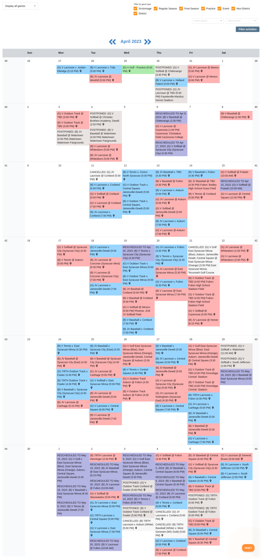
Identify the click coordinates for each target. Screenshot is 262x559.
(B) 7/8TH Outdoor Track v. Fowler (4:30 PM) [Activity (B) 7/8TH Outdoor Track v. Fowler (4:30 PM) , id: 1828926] (72, 382)
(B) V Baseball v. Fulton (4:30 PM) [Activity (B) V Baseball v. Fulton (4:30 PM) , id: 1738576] (201, 174)
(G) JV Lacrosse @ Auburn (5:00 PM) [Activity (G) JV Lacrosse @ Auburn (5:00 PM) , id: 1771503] (171, 201)
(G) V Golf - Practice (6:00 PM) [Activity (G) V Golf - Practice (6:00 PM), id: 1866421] (137, 69)
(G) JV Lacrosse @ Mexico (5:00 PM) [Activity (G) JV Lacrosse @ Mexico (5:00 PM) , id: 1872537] (203, 69)
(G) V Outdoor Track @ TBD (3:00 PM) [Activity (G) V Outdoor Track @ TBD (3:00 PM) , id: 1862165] (70, 115)
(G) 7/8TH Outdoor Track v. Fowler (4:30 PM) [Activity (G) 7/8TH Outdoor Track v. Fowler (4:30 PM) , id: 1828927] (72, 373)
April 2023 (131, 41)
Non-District (243, 8)
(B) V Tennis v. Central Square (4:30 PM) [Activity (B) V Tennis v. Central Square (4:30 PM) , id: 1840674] (135, 371)
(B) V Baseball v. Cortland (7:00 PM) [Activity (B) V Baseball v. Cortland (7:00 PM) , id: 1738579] (137, 321)
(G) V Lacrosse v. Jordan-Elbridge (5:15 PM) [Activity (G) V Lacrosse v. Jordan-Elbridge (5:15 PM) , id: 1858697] (71, 69)
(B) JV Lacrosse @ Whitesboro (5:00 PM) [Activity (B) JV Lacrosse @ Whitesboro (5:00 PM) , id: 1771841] (104, 157)
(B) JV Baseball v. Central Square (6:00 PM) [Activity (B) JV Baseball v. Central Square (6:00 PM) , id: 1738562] (202, 531)
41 (6, 165)
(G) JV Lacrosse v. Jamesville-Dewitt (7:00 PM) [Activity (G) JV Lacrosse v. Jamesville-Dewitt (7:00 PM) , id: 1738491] (103, 289)
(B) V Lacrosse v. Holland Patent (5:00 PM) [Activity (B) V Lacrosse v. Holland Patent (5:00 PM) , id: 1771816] (170, 82)
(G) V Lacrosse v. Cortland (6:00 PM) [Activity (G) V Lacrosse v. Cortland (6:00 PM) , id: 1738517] (171, 542)
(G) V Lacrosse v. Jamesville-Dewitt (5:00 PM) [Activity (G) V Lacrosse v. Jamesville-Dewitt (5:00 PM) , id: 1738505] (103, 251)
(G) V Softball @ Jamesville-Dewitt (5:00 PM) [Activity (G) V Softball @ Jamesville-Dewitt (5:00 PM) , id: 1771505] (169, 212)
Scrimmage (145, 8)
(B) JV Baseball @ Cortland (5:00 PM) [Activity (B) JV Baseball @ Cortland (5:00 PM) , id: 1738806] (135, 291)
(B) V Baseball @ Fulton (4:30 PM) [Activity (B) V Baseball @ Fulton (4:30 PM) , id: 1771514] (169, 183)
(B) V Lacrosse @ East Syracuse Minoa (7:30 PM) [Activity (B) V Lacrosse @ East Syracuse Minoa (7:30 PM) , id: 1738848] (171, 294)
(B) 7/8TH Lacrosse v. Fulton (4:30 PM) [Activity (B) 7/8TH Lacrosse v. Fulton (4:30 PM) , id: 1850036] (200, 397)
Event (226, 8)
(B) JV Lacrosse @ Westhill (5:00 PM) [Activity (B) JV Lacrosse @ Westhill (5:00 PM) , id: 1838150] (102, 78)
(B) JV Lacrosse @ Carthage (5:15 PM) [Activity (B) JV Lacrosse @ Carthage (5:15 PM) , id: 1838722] (70, 404)
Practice (211, 8)
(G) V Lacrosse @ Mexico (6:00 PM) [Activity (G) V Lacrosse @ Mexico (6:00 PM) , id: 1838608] (202, 78)
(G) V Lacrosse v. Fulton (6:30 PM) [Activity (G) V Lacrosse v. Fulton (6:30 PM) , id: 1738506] (169, 283)
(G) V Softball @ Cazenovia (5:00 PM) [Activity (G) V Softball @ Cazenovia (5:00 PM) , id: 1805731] (202, 312)
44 (6, 448)
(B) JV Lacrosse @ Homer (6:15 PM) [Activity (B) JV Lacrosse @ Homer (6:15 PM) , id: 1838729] (203, 321)
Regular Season (168, 8)
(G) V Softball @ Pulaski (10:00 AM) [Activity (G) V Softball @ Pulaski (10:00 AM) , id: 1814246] (234, 174)
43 (6, 339)
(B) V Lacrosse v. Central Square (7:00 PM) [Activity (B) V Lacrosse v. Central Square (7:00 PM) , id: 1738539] (170, 407)
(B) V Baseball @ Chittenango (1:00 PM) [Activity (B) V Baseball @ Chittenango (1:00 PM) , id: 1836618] (235, 115)
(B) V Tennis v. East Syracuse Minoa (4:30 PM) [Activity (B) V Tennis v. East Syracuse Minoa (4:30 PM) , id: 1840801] (72, 349)
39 (6, 60)
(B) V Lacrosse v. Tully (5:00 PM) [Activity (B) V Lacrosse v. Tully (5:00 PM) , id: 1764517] (102, 69)
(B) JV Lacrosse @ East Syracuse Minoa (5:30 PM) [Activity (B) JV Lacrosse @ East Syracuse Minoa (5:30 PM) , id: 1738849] (171, 272)
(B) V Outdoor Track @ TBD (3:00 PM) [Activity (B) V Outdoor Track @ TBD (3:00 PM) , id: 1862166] (70, 124)
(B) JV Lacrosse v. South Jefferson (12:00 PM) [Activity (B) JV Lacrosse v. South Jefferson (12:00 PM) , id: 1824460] (235, 466)
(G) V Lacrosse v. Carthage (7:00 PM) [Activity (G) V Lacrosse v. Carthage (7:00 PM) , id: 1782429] (201, 440)
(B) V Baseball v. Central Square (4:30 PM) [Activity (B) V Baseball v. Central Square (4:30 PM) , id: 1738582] (202, 479)
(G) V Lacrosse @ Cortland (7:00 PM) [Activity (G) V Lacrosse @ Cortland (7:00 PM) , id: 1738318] (105, 204)
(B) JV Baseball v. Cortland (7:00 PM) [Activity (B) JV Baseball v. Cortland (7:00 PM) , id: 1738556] (138, 331)
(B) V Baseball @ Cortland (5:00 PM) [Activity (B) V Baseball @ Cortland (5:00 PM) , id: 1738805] (138, 300)
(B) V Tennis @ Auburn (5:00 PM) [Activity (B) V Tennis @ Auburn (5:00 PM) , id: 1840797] (70, 261)
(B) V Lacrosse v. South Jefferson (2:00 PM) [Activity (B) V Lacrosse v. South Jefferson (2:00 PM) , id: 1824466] (234, 475)
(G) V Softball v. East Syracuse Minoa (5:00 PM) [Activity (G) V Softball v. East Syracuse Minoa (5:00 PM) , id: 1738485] (105, 384)
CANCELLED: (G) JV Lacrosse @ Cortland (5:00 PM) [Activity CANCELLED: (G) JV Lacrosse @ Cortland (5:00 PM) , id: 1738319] (105, 176)
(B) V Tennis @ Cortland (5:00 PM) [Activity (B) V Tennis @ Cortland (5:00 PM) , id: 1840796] (202, 195)
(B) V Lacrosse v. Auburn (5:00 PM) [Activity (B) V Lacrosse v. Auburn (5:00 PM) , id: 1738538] (170, 192)
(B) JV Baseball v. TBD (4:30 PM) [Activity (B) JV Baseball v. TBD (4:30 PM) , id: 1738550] (168, 174)
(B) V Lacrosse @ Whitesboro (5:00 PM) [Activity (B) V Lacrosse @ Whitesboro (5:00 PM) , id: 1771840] (104, 148)
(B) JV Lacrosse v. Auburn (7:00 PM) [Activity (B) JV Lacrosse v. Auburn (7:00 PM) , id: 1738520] (170, 223)
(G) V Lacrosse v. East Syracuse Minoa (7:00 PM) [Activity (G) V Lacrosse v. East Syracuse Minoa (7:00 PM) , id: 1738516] (105, 531)
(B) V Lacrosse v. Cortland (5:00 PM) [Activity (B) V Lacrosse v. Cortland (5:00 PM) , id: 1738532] (105, 186)
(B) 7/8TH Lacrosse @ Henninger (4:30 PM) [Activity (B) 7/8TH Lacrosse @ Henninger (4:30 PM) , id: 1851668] (103, 457)
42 (6, 240)
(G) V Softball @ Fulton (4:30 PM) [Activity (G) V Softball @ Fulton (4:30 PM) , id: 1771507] (169, 457)
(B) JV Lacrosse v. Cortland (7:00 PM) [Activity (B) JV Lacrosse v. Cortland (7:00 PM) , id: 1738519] (102, 214)
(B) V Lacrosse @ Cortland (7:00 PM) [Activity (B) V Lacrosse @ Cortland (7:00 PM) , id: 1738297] (171, 551)
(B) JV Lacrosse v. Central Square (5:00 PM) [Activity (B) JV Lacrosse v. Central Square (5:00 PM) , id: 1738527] (170, 360)
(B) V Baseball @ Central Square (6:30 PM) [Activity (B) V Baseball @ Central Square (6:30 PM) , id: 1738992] (202, 541)
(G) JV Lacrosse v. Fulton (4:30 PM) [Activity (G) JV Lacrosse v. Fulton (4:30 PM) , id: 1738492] (170, 249)
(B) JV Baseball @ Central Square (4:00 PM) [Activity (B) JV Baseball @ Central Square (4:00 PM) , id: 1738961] (203, 457)
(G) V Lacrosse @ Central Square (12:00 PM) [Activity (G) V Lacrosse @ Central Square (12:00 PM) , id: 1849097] (235, 195)
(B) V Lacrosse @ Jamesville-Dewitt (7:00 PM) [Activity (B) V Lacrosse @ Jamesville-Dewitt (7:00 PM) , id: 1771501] (103, 419)
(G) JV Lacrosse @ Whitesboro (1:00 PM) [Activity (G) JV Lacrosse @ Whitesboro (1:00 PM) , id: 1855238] (235, 249)
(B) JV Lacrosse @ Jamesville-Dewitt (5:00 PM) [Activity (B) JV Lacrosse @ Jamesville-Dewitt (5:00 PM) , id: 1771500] (103, 397)
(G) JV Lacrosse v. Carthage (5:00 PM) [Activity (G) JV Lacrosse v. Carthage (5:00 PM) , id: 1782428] (201, 406)
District (142, 13)
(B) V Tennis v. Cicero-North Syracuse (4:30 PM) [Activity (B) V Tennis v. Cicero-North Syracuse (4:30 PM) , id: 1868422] (137, 175)
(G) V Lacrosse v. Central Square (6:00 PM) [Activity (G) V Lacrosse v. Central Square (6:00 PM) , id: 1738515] (104, 407)
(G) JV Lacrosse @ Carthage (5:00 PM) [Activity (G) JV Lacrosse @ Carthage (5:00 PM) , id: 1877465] (103, 373)
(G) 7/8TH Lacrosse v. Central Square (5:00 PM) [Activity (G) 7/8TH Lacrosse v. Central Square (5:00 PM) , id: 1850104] (104, 519)
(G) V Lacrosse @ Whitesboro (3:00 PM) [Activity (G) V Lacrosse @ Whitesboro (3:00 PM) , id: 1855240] (235, 258)
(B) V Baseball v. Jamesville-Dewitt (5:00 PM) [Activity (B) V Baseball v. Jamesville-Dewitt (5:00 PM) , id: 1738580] (169, 349)
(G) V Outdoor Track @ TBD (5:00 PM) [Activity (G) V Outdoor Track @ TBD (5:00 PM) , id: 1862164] (201, 522)
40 (6, 106)
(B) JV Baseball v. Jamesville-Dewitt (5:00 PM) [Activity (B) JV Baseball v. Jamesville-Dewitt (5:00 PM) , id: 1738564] (201, 417)
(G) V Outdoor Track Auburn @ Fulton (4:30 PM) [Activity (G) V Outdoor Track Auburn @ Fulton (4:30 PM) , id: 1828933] (136, 382)
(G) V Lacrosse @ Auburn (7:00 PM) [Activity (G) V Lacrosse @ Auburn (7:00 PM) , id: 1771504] (170, 232)
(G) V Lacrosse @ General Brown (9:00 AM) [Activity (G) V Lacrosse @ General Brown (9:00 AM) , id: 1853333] (236, 457)
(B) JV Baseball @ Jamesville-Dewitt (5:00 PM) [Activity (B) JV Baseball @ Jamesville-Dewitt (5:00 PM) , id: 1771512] (169, 371)
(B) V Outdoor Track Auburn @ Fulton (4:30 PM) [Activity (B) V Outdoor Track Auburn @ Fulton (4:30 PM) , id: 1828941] (136, 395)
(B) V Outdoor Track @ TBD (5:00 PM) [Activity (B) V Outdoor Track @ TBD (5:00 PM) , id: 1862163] (201, 488)
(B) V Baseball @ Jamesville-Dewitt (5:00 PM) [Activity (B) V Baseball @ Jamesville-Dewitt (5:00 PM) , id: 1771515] (201, 429)
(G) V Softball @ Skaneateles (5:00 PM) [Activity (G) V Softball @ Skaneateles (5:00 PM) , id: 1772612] (105, 495)
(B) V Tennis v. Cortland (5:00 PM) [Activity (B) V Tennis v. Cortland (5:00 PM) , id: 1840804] (169, 504)
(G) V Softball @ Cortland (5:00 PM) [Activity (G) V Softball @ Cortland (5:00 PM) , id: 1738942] (104, 195)
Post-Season (191, 8)
